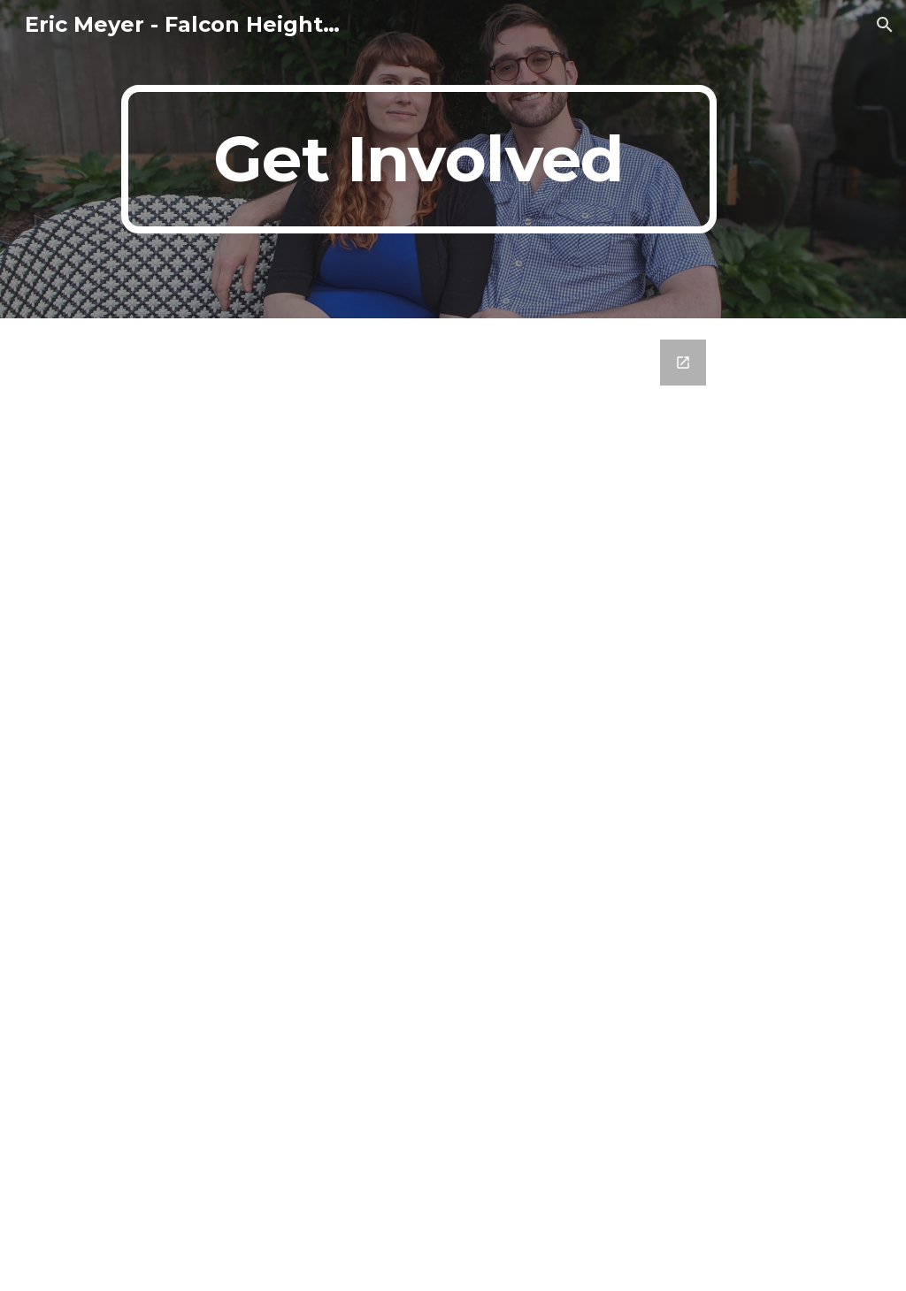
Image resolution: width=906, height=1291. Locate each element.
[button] (885, 25)
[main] (419, 159)
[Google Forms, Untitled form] (452, 805)
